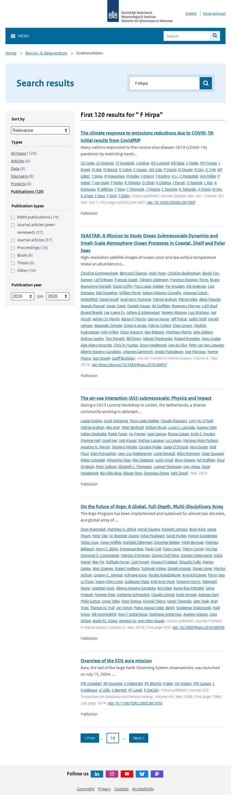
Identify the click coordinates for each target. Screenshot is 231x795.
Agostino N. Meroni (95, 447)
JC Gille (104, 690)
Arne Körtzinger (194, 575)
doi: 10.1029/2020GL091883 (171, 202)
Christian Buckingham (184, 273)
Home (10, 53)
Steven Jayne (202, 568)
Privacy (104, 788)
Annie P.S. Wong (105, 620)
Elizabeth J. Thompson (135, 466)
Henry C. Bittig (107, 548)
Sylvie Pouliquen (152, 535)
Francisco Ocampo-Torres (189, 279)
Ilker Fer (98, 562)
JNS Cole (155, 169)
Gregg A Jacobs (135, 325)
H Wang (204, 189)
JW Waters (182, 683)
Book (25, 255)
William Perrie (130, 292)
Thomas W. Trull (102, 607)
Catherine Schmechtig (133, 594)
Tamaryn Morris (188, 581)
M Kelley (132, 176)
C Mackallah (188, 176)
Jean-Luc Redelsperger (135, 453)
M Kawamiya (114, 176)
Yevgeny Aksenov (173, 312)
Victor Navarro (131, 332)
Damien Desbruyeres (196, 555)
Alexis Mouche (209, 299)
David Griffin (122, 286)
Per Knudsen (175, 286)
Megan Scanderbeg (202, 535)
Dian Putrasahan (103, 453)
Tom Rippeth (115, 338)
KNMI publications (38, 217)
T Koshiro (162, 176)
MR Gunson (202, 683)
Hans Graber (211, 338)
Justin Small (164, 460)
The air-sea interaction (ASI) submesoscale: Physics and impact (146, 398)
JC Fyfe (210, 169)
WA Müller (208, 176)
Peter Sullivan (106, 466)
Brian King (197, 529)
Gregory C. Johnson (108, 575)
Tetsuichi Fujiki (190, 562)
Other (26, 270)
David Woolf (109, 299)
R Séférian (105, 189)
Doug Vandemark (153, 345)
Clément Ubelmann (153, 279)
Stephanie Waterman (165, 614)
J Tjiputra (153, 189)
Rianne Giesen (178, 433)
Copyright (85, 788)
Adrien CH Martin (106, 318)
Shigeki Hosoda (179, 568)
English (191, 13)
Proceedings (32, 247)
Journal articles (34, 239)
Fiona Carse (171, 548)
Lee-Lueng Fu (114, 312)
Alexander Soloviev (108, 325)
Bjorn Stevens (185, 460)
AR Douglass (113, 683)
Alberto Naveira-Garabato (101, 351)
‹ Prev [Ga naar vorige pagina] (90, 738)
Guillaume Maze (137, 581)
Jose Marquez (195, 351)
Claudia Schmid (162, 594)
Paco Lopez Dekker (144, 420)
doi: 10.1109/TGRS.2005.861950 (135, 703)
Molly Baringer (193, 542)
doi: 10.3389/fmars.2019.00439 (198, 627)
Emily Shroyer (186, 594)
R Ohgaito (132, 182)
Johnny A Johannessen (143, 312)
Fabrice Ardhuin (165, 299)
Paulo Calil (153, 548)
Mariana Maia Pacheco (200, 440)
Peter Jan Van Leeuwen (206, 345)
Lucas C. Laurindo (181, 427)
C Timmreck (135, 189)
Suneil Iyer (109, 440)
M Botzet (110, 169)
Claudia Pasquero (174, 420)
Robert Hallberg (127, 568)
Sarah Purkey (176, 535)
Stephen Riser (105, 594)
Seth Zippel (179, 473)
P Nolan (117, 182)
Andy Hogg (157, 273)
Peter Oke (100, 535)
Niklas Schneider (93, 460)
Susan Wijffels (110, 542)
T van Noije (100, 182)
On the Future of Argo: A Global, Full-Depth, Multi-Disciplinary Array (152, 506)
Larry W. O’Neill (201, 420)
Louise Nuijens (91, 420)
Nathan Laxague (151, 440)
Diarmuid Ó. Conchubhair (100, 555)
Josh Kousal (128, 440)
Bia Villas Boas (111, 473)
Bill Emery (133, 338)
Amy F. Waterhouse (132, 614)
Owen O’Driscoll (175, 447)
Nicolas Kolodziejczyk (164, 575)
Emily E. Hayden (203, 433)
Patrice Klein (187, 299)
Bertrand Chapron (133, 273)
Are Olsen (164, 588)
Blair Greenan (103, 568)
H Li (174, 176)
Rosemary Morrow (186, 305)
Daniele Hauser (138, 305)
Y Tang (119, 189)
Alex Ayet (113, 427)
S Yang (100, 195)
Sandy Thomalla (179, 601)
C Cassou (140, 169)
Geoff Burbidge (123, 358)
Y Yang (111, 195)
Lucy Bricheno (198, 312)
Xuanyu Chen (207, 427)
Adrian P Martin (133, 318)
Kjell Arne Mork (162, 581)
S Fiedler (192, 163)
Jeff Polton (179, 318)
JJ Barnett (119, 690)
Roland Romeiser (187, 338)
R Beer (168, 683)
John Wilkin (110, 332)
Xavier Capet (116, 305)
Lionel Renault (164, 453)
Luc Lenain (173, 440)
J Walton (142, 163)
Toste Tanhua (131, 601)
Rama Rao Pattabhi (188, 588)
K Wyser (87, 195)
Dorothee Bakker (167, 542)
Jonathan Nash (102, 588)
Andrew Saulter (92, 338)
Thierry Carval (192, 548)
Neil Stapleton (106, 292)
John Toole (201, 601)
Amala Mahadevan (169, 351)
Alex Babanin (154, 332)
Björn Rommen (188, 453)
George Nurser (158, 318)
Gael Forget (140, 562)
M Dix (198, 169)
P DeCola (151, 690)
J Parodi (179, 182)
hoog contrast (214, 13)
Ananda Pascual (93, 305)
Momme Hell (90, 440)
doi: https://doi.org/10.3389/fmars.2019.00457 (129, 364)
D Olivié (148, 182)
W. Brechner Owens (124, 535)
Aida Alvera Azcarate (96, 345)
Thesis (25, 262)
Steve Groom (182, 325)
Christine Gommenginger (99, 273)
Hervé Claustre (149, 529)
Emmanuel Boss (131, 548)
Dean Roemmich (93, 529)
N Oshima (163, 182)
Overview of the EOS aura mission (116, 661)
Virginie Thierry (154, 601)
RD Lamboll (160, 163)
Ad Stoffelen (161, 305)
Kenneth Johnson (175, 529)
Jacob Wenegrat (116, 420)
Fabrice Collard (159, 325)
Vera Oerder (198, 447)
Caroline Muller (150, 447)
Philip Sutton (90, 601)
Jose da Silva (177, 345)
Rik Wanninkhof (103, 614)
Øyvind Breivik (91, 312)
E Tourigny (169, 189)
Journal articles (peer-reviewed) (36, 228)
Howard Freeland (164, 562)
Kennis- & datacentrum (46, 53)
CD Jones (87, 163)
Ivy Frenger (137, 433)
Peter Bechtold (133, 427)
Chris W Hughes (126, 345)
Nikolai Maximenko (158, 338)
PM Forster (208, 163)
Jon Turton (124, 607)
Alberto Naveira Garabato (136, 588)
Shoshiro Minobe (124, 447)
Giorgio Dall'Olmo (165, 555)
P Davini (170, 169)
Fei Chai (211, 548)
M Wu (217, 189)
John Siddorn (203, 332)
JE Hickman (105, 163)
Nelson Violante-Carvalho (161, 292)
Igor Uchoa (191, 466)
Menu (23, 35)
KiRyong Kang (136, 575)
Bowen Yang (132, 473)
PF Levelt (135, 690)
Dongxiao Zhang (156, 473)
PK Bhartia (152, 683)
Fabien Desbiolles (93, 433)
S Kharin (147, 176)
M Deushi (185, 169)
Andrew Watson (195, 614)
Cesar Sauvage (213, 453)
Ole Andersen (196, 286)
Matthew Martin (178, 332)
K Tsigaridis (187, 189)
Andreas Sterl (208, 594)
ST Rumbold (125, 163)
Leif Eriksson (103, 279)
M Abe (97, 169)
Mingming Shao (119, 460)
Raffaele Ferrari (118, 562)
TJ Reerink (194, 182)
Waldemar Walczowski (193, 607)
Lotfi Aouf (209, 305)
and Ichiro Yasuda (151, 620)
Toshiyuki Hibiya (153, 568)
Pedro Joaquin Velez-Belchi (154, 607)
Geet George (156, 433)
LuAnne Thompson (167, 466)
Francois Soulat (126, 279)
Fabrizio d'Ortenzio (135, 555)
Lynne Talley (111, 601)
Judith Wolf (197, 318)
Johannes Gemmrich (138, 351)
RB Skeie (177, 163)
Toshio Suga (90, 542)
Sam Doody (101, 358)
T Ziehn (123, 195)
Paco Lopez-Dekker (149, 286)
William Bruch (156, 427)
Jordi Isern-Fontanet (135, 299)
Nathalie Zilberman (137, 542)
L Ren (208, 182)
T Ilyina (96, 176)
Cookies (121, 788)
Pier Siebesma (142, 460)
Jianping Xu (127, 620)
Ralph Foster (117, 433)
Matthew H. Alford (121, 529)
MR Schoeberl (91, 683)
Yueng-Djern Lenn (109, 581)
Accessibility (143, 788)
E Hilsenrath (133, 683)
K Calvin (125, 169)
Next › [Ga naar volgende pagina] (138, 738)
